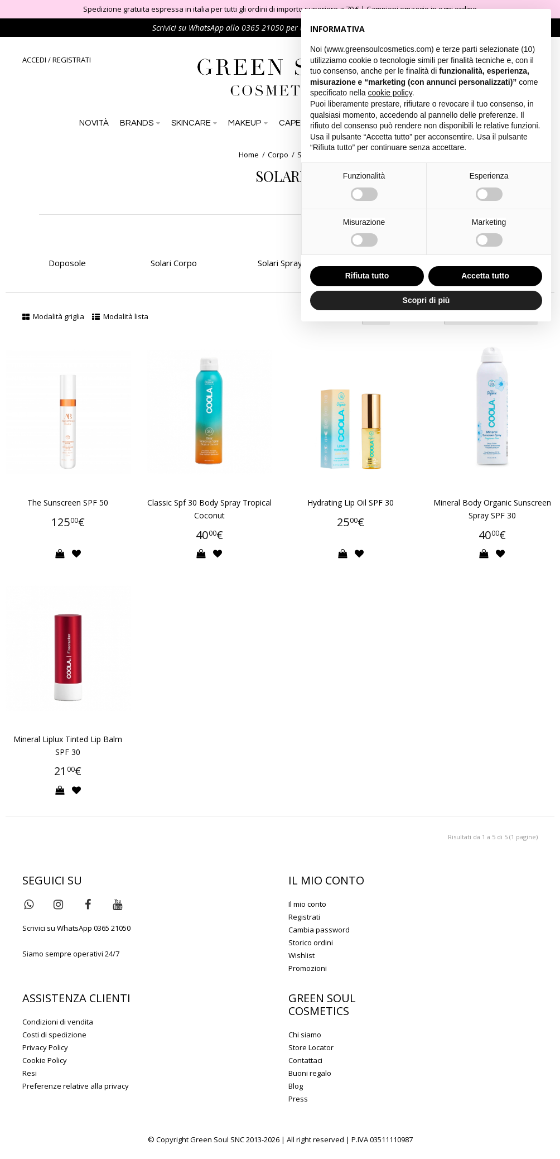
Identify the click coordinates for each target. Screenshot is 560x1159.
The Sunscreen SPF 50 (67, 502)
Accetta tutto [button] (485, 275)
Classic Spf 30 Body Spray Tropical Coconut (209, 509)
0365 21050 (263, 27)
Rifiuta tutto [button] (367, 275)
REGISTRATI (71, 60)
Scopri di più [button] (426, 300)
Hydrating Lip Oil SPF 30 (350, 502)
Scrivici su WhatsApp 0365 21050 (76, 928)
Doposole (67, 262)
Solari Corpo (174, 262)
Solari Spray (280, 262)
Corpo (278, 155)
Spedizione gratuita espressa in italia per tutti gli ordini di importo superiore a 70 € (221, 9)
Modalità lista (120, 316)
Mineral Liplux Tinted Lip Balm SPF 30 (67, 745)
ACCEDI (34, 60)
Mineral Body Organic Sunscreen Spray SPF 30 (492, 509)
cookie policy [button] (390, 92)
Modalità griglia (53, 316)
